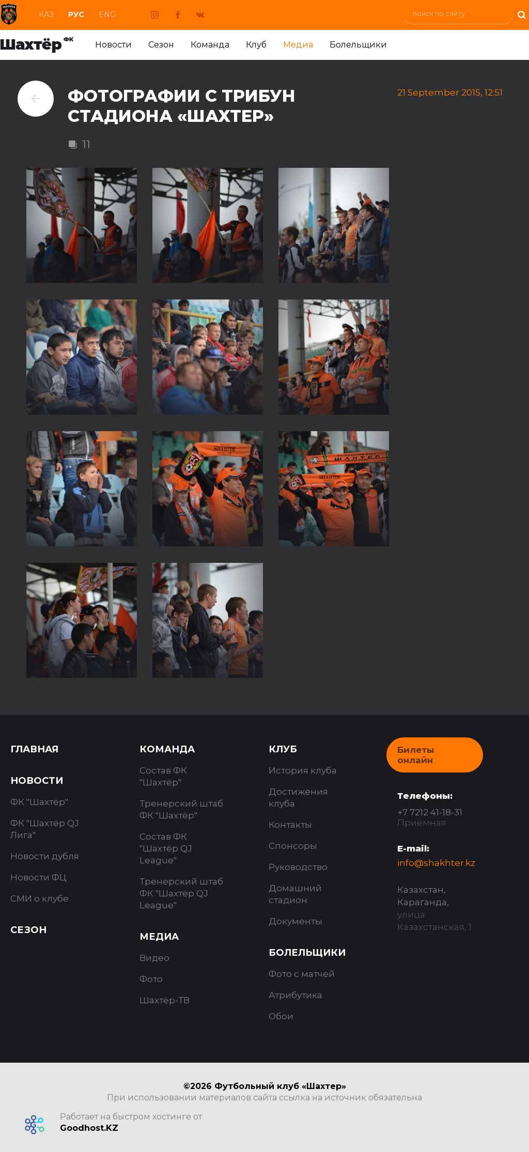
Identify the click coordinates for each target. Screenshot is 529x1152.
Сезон (161, 45)
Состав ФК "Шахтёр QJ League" (165, 848)
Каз (46, 14)
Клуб (256, 45)
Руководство (298, 867)
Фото (151, 979)
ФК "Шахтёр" (39, 802)
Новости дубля (44, 856)
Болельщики (358, 45)
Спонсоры (293, 846)
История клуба (303, 770)
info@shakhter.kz (436, 863)
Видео (154, 958)
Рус (76, 14)
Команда (210, 45)
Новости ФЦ (38, 877)
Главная (34, 749)
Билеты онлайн (415, 755)
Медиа (298, 45)
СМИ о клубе (39, 898)
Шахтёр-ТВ (164, 1000)
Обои (281, 1016)
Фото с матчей (302, 974)
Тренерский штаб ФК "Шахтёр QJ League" (181, 893)
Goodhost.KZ (89, 1128)
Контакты (290, 824)
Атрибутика (295, 995)
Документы (295, 921)
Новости (113, 45)
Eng (107, 14)
